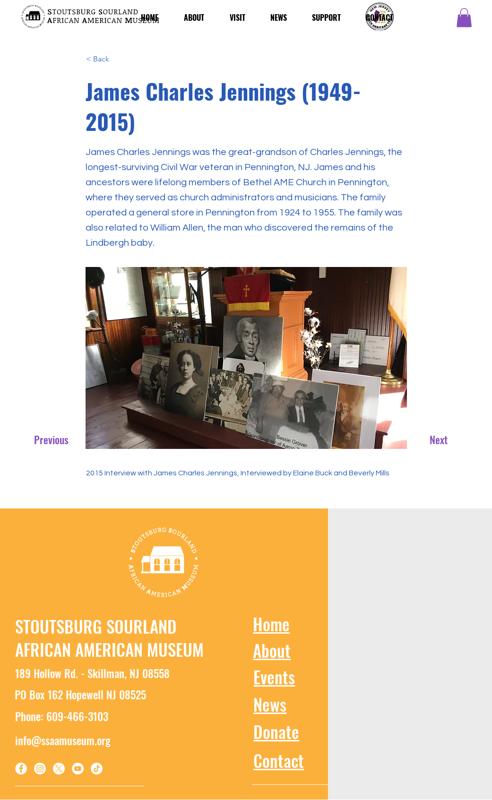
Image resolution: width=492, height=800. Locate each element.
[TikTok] (97, 768)
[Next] (435, 439)
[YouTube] (78, 768)
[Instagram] (40, 768)
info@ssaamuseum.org (63, 740)
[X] (59, 768)
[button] (464, 17)
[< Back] (117, 59)
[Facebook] (21, 768)
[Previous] (52, 439)
